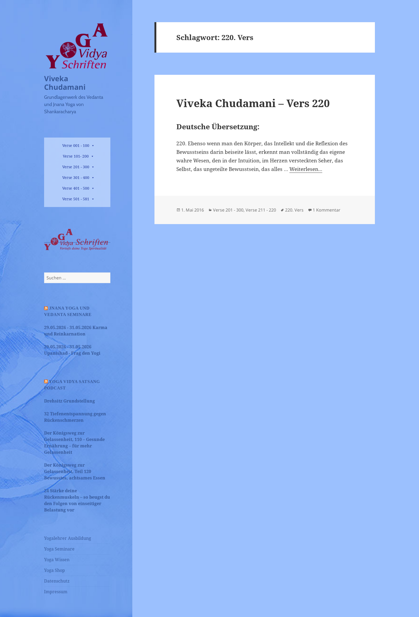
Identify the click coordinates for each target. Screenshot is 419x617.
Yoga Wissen (56, 560)
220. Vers (294, 210)
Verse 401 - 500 (75, 188)
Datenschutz (56, 581)
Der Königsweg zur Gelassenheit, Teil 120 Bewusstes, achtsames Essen (74, 471)
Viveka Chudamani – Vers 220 (253, 103)
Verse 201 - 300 (75, 166)
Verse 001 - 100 (75, 145)
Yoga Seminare (59, 549)
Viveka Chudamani (65, 82)
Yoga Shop (54, 570)
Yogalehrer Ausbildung (67, 538)
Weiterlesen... (305, 169)
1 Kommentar (326, 210)
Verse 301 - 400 (75, 177)
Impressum (55, 592)
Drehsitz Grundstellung (69, 401)
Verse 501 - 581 (75, 198)
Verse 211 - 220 (261, 210)
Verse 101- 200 (76, 156)
